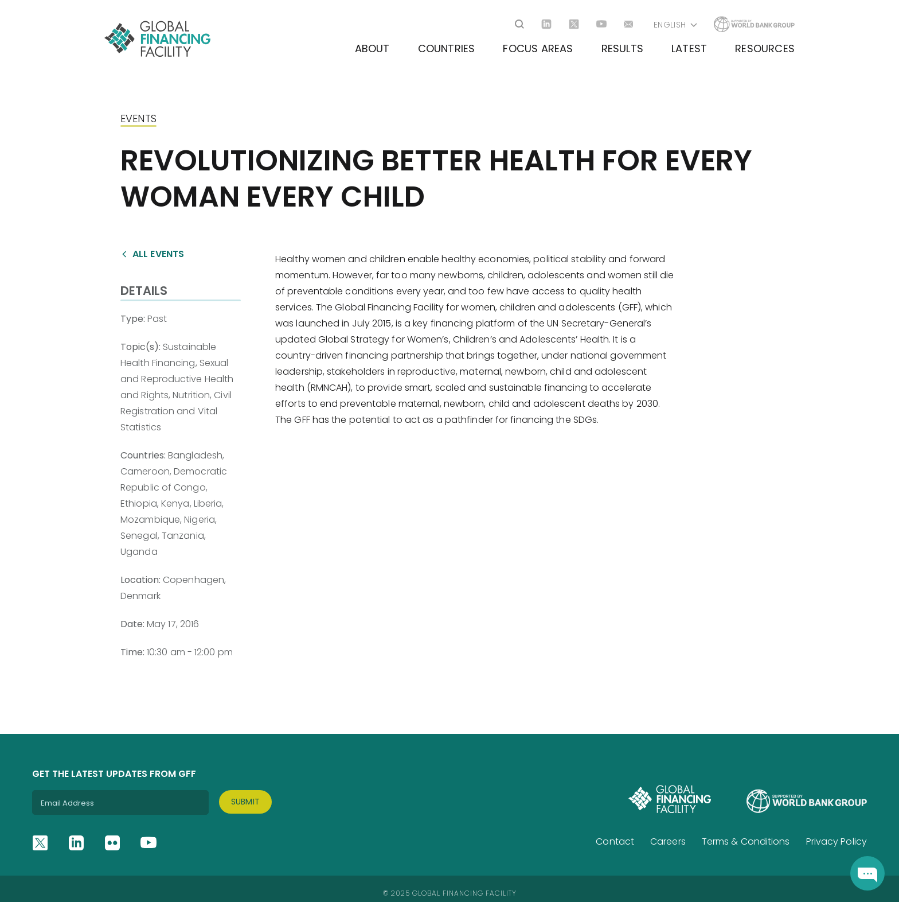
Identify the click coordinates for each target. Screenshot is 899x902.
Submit (245, 801)
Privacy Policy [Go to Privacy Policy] (836, 841)
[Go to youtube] (601, 24)
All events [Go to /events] (158, 254)
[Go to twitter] (574, 24)
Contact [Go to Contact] (615, 841)
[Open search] (519, 24)
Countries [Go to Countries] (446, 48)
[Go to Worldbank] (754, 24)
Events (138, 118)
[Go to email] (629, 24)
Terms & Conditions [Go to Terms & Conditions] (746, 841)
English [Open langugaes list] (670, 24)
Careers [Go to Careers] (668, 841)
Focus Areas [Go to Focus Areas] (538, 48)
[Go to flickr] (112, 843)
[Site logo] (157, 39)
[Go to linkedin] (546, 24)
